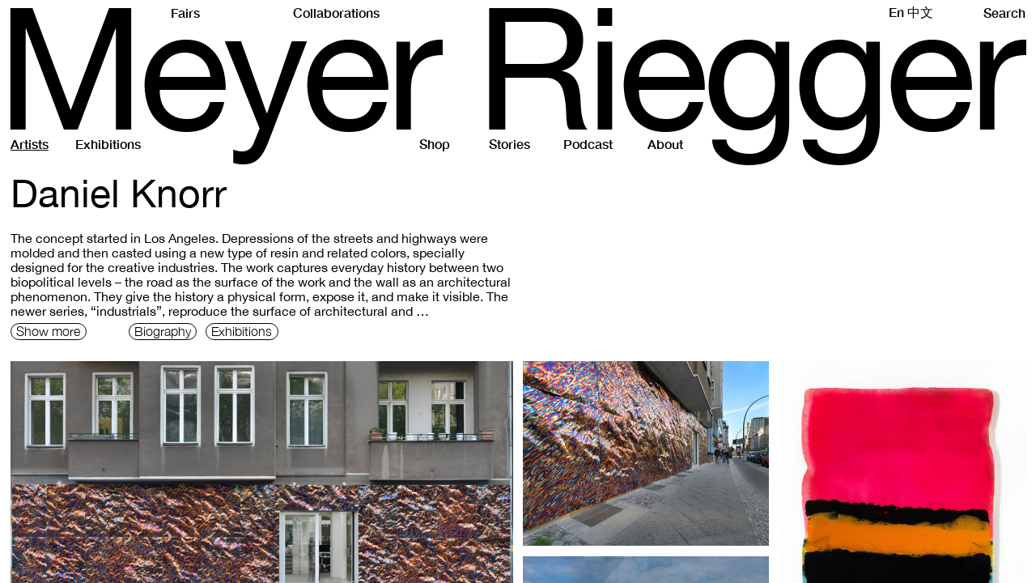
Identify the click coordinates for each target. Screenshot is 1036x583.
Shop (434, 143)
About (665, 143)
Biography (162, 331)
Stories (509, 143)
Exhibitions (108, 143)
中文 (920, 11)
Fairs (185, 12)
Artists (30, 143)
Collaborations (336, 12)
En (896, 11)
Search (1004, 12)
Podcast (588, 143)
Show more (48, 331)
